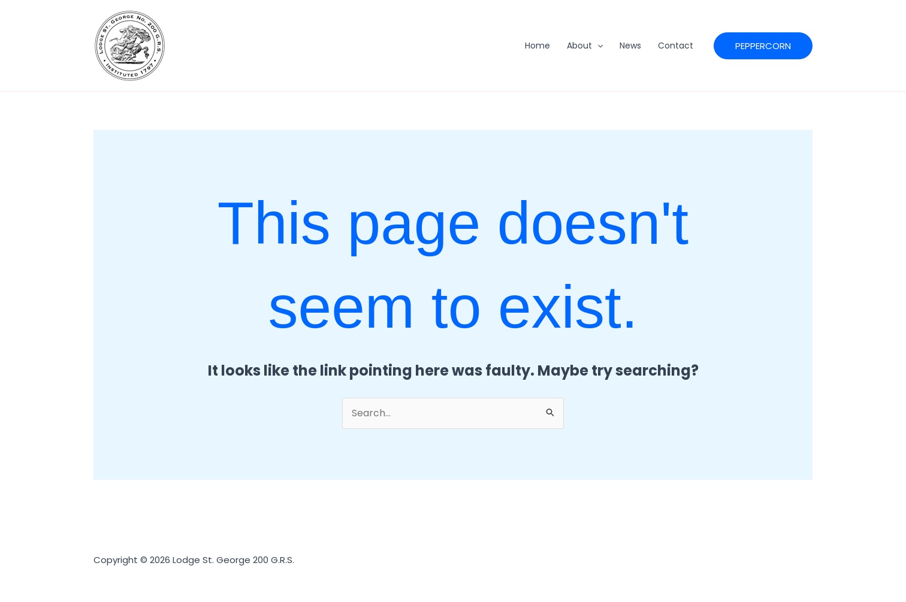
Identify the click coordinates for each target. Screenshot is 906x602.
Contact (675, 46)
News (630, 46)
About (585, 46)
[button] (763, 45)
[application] (597, 46)
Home (537, 46)
